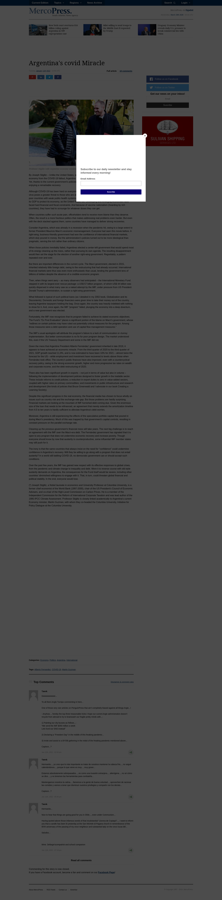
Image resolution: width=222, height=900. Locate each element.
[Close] (145, 136)
